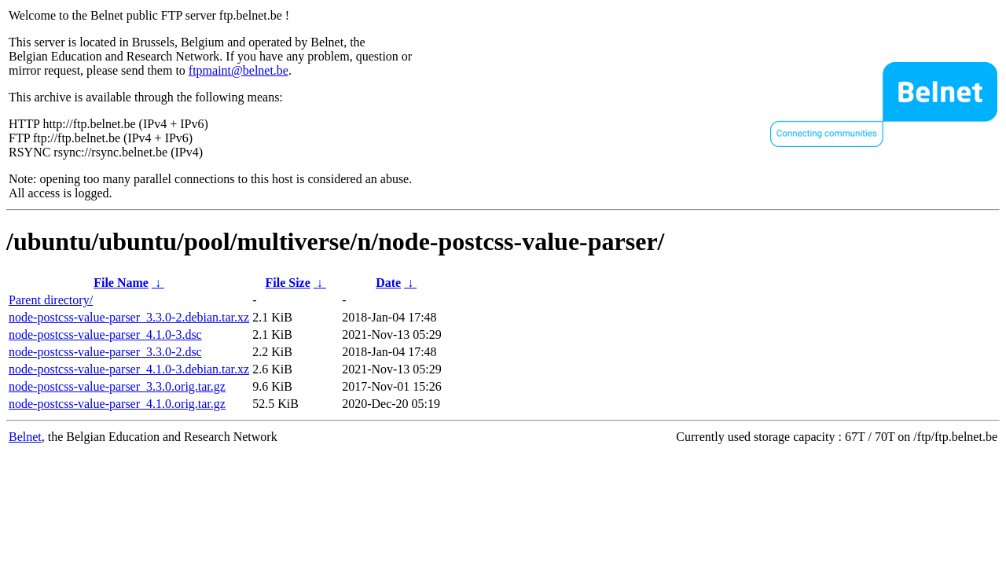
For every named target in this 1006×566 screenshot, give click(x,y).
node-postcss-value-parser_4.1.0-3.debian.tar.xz (129, 369)
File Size (287, 282)
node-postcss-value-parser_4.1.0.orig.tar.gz (117, 403)
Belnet (25, 436)
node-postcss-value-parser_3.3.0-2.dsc (105, 351)
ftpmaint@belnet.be (238, 70)
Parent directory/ (51, 300)
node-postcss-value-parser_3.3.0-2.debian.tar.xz (129, 317)
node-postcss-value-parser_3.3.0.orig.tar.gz (117, 386)
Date (388, 282)
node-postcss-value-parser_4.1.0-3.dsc (105, 334)
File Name (121, 282)
